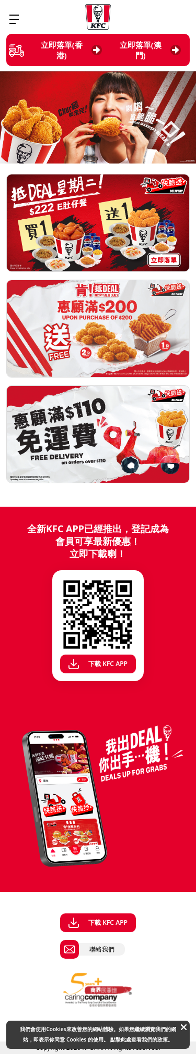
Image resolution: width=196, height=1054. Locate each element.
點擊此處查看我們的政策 (139, 1039)
